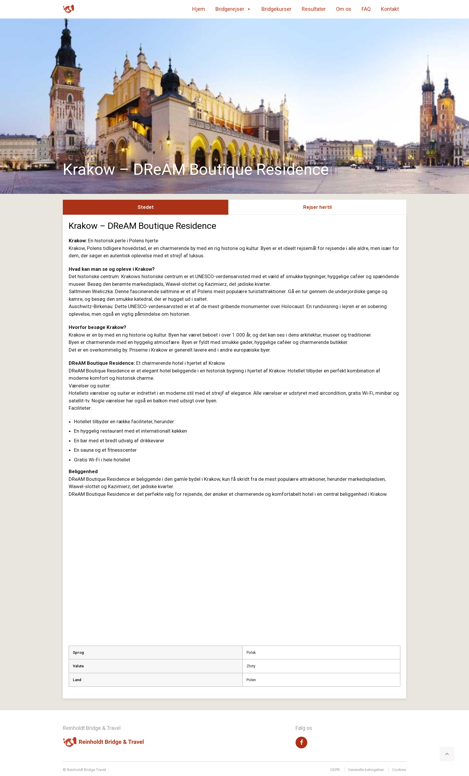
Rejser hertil (317, 207)
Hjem (198, 9)
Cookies (399, 769)
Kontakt (390, 9)
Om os (343, 9)
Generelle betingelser (366, 769)
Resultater (314, 9)
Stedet (146, 207)
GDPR (335, 769)
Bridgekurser (276, 9)
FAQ (366, 9)
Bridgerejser (233, 9)
